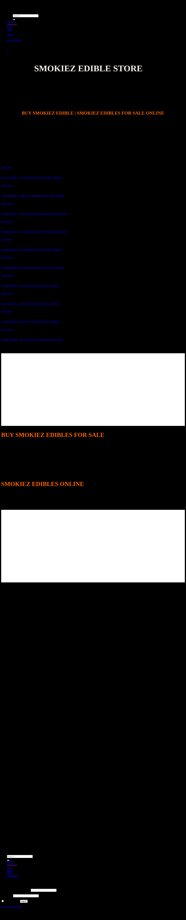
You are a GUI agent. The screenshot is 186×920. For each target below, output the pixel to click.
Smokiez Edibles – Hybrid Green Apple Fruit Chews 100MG (31, 177)
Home (10, 21)
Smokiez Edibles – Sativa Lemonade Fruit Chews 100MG (30, 285)
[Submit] (14, 19)
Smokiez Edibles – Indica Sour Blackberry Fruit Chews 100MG (32, 195)
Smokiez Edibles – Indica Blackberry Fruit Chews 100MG (30, 303)
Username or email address (15, 890)
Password (6, 895)
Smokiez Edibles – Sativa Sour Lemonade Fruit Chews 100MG (32, 267)
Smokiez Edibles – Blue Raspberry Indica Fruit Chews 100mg (32, 339)
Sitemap (93, 914)
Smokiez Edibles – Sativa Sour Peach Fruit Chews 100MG (30, 321)
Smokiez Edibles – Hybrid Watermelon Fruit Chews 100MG (31, 249)
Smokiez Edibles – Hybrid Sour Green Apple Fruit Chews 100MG (34, 213)
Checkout (12, 24)
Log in (23, 901)
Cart (9, 27)
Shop (9, 29)
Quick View (7, 167)
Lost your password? (11, 906)
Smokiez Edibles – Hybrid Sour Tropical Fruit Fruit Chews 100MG (34, 231)
